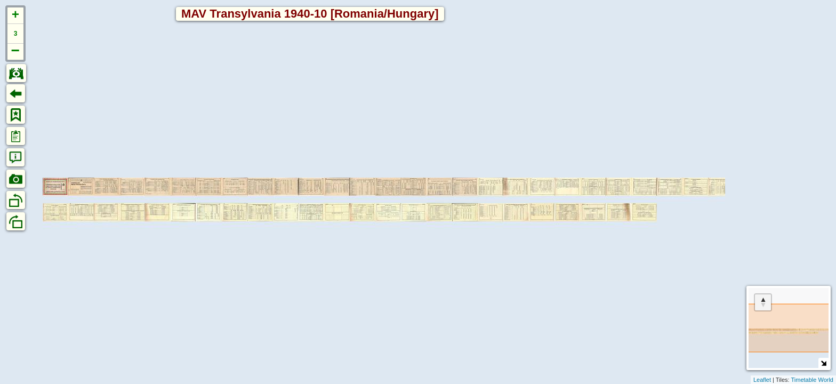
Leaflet (762, 380)
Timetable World (812, 380)
